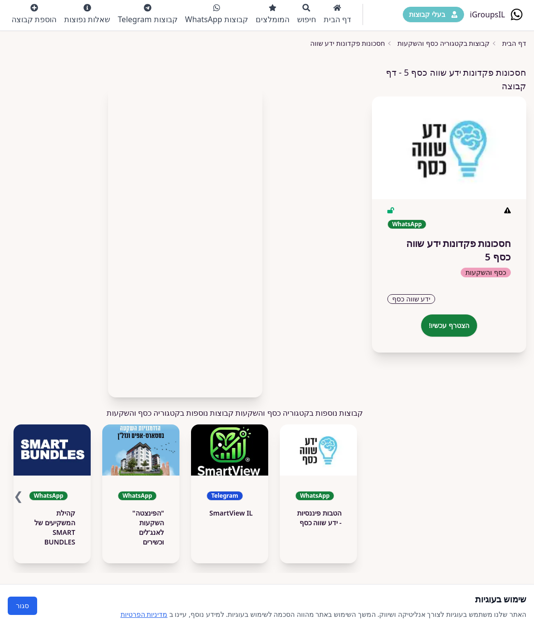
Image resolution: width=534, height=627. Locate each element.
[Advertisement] (185, 237)
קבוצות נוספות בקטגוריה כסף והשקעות (170, 413)
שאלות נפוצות (87, 14)
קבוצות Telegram (147, 14)
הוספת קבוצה (34, 14)
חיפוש (306, 14)
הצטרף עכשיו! (449, 325)
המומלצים (272, 14)
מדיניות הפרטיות (144, 614)
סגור (22, 605)
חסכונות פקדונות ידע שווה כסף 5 (337, 43)
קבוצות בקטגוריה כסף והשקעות (443, 43)
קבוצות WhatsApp (216, 14)
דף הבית (337, 14)
